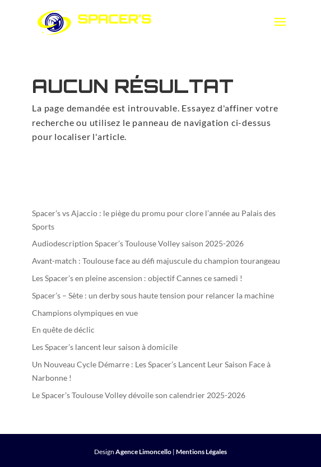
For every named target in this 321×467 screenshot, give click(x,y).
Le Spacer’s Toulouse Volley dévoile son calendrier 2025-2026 (138, 395)
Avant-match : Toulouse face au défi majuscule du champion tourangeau (156, 260)
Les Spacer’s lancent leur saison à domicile (105, 347)
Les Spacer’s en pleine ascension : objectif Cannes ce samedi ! (137, 278)
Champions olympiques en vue (85, 312)
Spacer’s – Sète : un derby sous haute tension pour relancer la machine (153, 295)
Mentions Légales (201, 451)
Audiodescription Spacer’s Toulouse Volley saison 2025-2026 (138, 243)
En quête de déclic (63, 329)
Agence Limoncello (143, 451)
